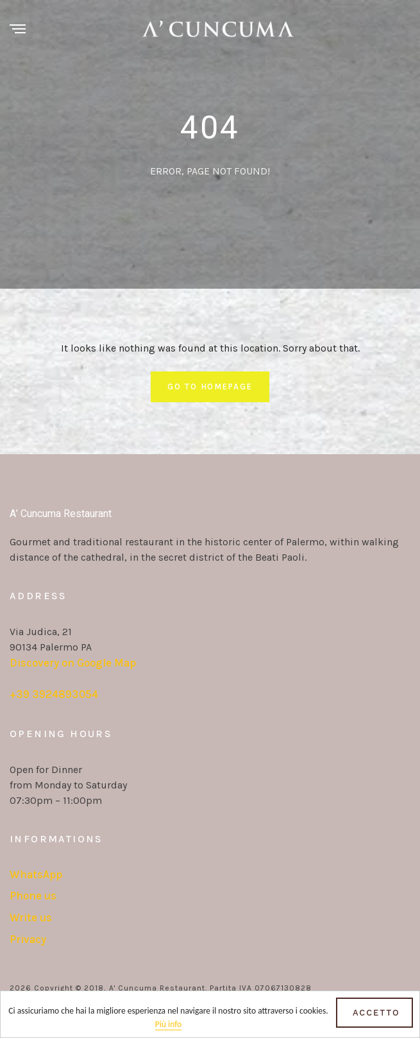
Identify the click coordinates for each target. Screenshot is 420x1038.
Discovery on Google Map (73, 662)
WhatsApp (36, 874)
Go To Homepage (210, 386)
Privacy (28, 939)
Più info (168, 1024)
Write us (31, 917)
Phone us (33, 895)
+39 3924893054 (54, 694)
